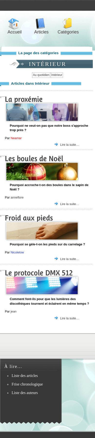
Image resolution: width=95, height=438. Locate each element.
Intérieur (56, 75)
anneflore (16, 197)
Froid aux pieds (29, 218)
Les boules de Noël (34, 159)
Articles (41, 23)
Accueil (14, 23)
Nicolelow (17, 252)
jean (13, 311)
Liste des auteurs (25, 393)
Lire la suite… (69, 144)
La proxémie (24, 99)
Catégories (68, 23)
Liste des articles (25, 376)
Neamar (16, 138)
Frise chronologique (27, 384)
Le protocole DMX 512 (39, 273)
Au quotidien (41, 75)
